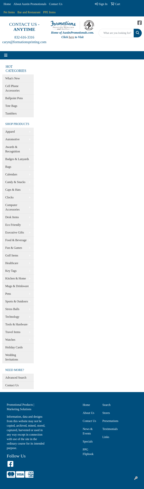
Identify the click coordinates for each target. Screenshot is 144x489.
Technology (12, 316)
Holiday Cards (14, 347)
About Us (88, 412)
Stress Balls (12, 309)
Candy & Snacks (15, 182)
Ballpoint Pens (14, 98)
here (71, 37)
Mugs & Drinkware (17, 286)
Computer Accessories (12, 207)
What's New (12, 78)
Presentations (110, 421)
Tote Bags (11, 105)
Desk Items (12, 217)
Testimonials (110, 429)
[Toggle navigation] (6, 55)
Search (106, 404)
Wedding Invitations (11, 357)
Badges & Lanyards (17, 159)
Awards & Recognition (12, 149)
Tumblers (11, 113)
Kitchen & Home (15, 278)
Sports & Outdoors (16, 301)
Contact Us (55, 4)
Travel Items (12, 332)
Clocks (9, 197)
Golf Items (11, 255)
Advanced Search (15, 377)
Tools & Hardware (16, 324)
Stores (106, 412)
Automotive (12, 139)
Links (105, 437)
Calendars (11, 174)
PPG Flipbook (88, 452)
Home (7, 4)
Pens (8, 293)
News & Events (88, 431)
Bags (8, 166)
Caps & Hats (13, 189)
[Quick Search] (116, 33)
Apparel (10, 131)
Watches (10, 339)
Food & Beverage (16, 240)
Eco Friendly (13, 224)
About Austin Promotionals (30, 4)
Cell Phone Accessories (12, 88)
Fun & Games (13, 247)
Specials (88, 441)
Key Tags (10, 270)
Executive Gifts (14, 232)
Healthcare (11, 263)
